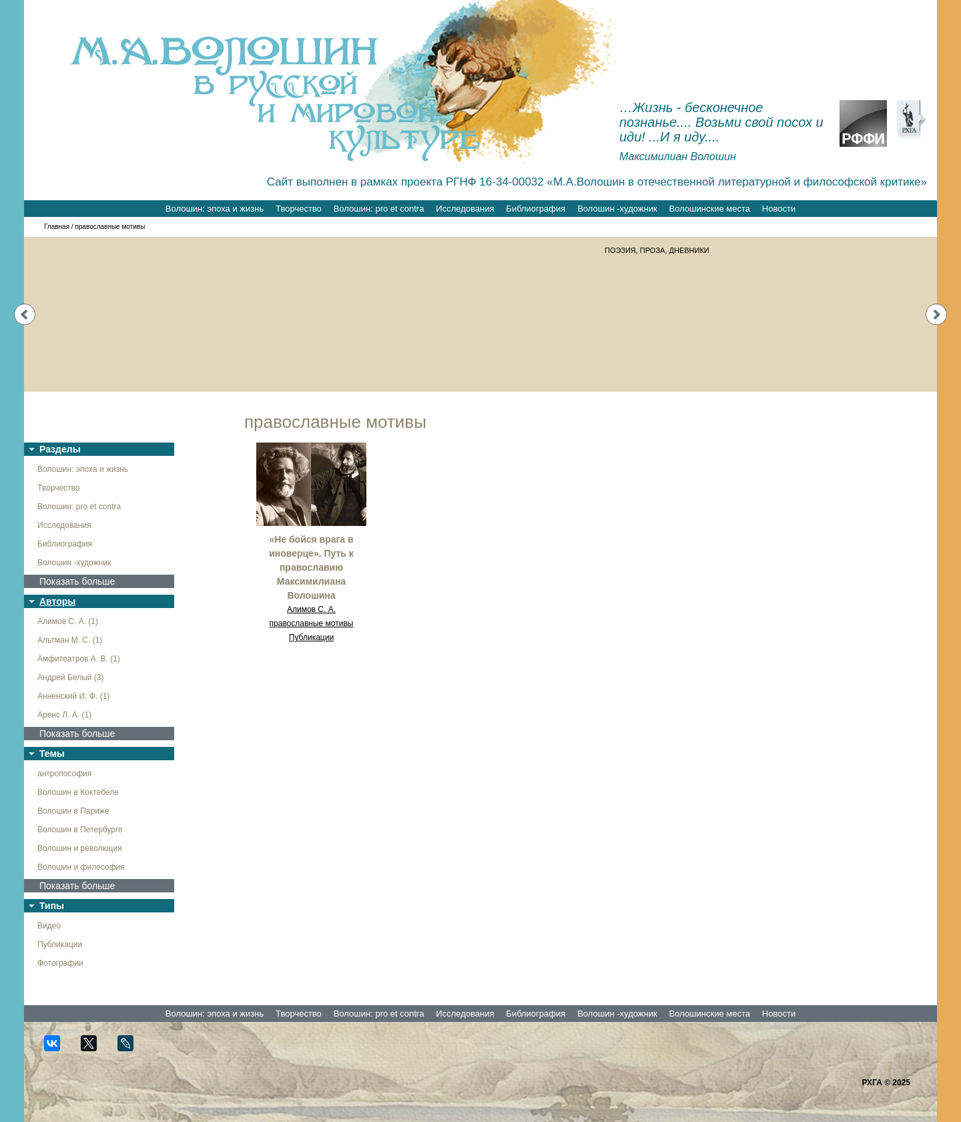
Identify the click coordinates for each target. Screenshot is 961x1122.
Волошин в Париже (73, 811)
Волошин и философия (81, 867)
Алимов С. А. (311, 609)
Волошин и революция (79, 848)
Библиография (535, 209)
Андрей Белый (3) (70, 677)
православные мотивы (312, 623)
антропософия (64, 773)
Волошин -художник (617, 209)
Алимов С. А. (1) (67, 621)
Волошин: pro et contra (379, 209)
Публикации (59, 944)
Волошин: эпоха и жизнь (215, 209)
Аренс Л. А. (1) (64, 715)
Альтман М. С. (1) (69, 640)
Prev (24, 314)
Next (936, 314)
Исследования (465, 209)
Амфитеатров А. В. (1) (78, 658)
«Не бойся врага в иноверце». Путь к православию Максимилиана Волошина (311, 567)
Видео (49, 925)
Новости (778, 209)
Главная (56, 226)
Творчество (299, 209)
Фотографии (60, 963)
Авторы (57, 601)
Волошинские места (709, 209)
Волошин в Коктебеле (78, 792)
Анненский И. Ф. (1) (73, 696)
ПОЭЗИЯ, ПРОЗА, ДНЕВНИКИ (657, 250)
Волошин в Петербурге (80, 829)
